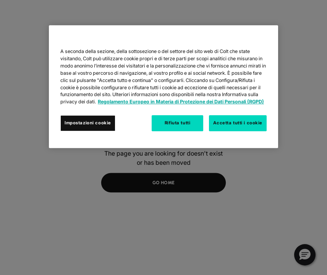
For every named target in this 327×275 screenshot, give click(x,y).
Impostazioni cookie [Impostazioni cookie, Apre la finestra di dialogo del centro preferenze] (88, 122)
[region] (163, 86)
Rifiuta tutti (177, 122)
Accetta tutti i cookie (237, 122)
